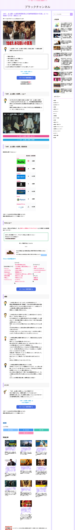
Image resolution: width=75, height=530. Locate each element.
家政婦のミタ (18, 272)
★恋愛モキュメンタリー (57, 128)
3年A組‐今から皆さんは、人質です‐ (23, 274)
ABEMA (19, 181)
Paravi (18, 196)
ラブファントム (8, 279)
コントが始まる (8, 274)
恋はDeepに (7, 272)
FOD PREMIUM (20, 166)
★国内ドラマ (55, 109)
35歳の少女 (18, 268)
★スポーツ (55, 133)
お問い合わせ (57, 526)
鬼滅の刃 (36, 277)
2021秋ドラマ (55, 102)
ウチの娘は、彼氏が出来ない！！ (23, 266)
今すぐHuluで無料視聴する (26, 77)
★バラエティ (55, 111)
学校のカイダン (19, 277)
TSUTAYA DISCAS (21, 189)
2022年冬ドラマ (56, 104)
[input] (63, 14)
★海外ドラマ (55, 122)
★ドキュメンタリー (57, 131)
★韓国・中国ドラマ (57, 124)
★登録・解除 (55, 135)
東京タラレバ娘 (19, 275)
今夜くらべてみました (39, 268)
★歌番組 (55, 115)
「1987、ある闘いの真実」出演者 (26, 139)
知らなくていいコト (20, 281)
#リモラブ (17, 279)
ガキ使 (35, 266)
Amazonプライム (21, 204)
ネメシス (6, 268)
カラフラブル (7, 270)
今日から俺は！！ (19, 270)
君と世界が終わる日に (20, 264)
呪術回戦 (36, 279)
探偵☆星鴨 (7, 275)
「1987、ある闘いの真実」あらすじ (26, 136)
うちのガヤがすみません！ (40, 270)
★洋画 (4, 423)
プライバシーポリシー (65, 526)
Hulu (18, 158)
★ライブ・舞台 (56, 117)
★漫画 (54, 100)
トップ (71, 526)
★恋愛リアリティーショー (58, 126)
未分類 (54, 137)
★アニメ (55, 113)
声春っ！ (6, 277)
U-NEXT (19, 173)
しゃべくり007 (37, 272)
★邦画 (54, 107)
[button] (71, 14)
